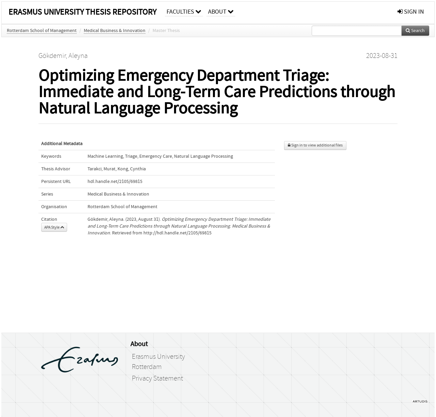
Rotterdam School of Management (42, 30)
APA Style (54, 227)
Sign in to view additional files (315, 145)
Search (415, 30)
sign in (411, 11)
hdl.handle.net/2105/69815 (115, 181)
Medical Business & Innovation (114, 30)
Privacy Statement (157, 378)
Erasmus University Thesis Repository (82, 12)
